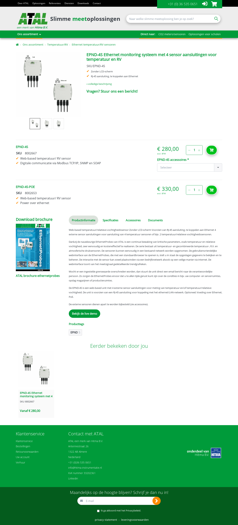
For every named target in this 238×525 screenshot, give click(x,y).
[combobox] (189, 167)
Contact (97, 3)
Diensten (69, 3)
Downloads (83, 3)
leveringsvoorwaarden (135, 519)
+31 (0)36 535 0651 (79, 462)
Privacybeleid (133, 510)
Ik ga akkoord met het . (121, 510)
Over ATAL (23, 3)
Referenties (55, 3)
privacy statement (106, 519)
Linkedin (73, 478)
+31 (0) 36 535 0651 (183, 4)
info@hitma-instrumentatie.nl (85, 467)
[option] (48, 84)
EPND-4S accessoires (171, 160)
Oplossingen (38, 3)
